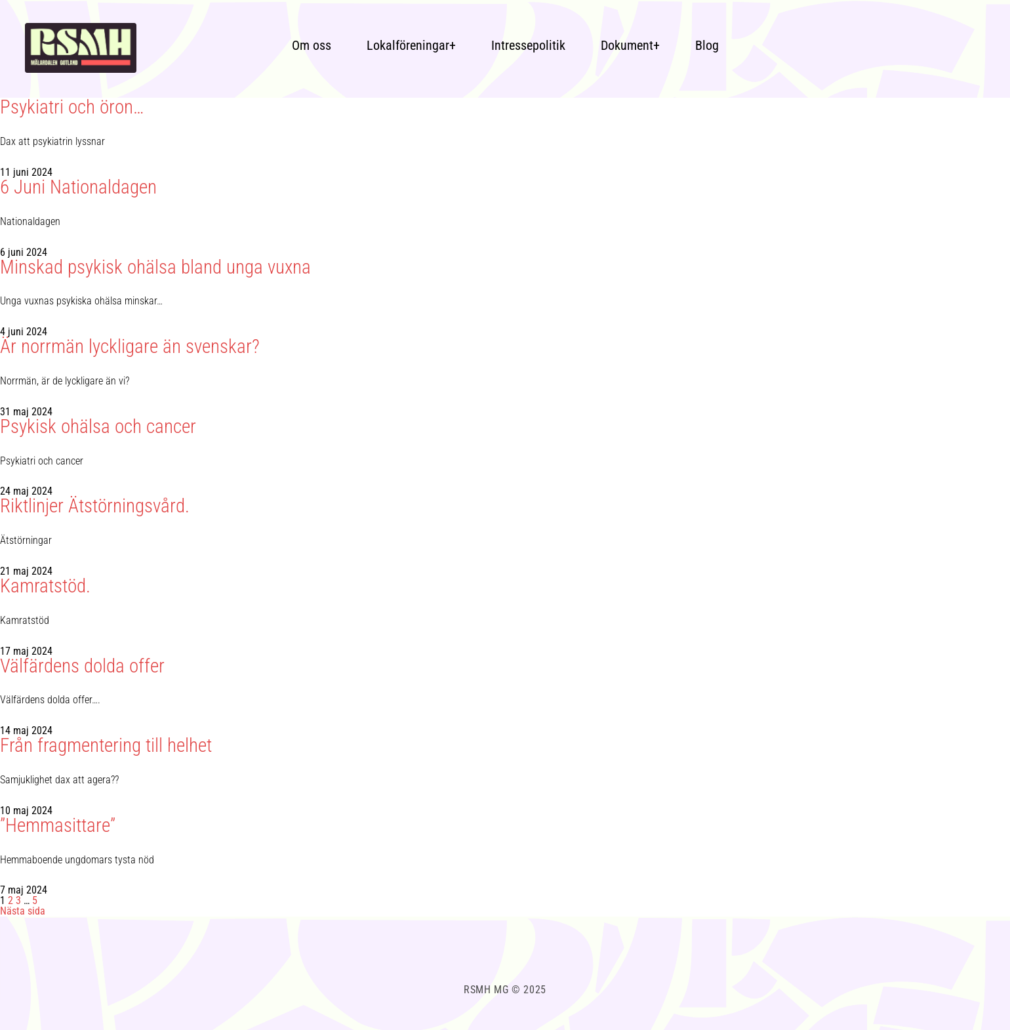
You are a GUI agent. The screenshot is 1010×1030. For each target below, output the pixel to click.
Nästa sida (22, 911)
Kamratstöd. (45, 586)
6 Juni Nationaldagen (78, 187)
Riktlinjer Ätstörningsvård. (95, 506)
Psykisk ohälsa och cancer (98, 426)
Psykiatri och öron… (72, 107)
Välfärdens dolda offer (82, 666)
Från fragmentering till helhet (106, 745)
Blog (707, 45)
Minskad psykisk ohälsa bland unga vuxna (155, 267)
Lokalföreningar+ (411, 45)
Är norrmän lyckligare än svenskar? (130, 346)
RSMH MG (488, 989)
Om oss (311, 45)
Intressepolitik (528, 45)
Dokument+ (630, 45)
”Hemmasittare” (57, 825)
